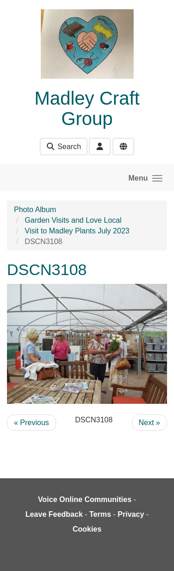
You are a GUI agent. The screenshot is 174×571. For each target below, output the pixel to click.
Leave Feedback (54, 514)
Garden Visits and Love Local (73, 220)
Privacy (131, 514)
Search (63, 147)
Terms (100, 514)
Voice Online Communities (85, 499)
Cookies (86, 529)
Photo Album (35, 209)
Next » (149, 423)
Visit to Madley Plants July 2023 (77, 231)
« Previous (31, 423)
